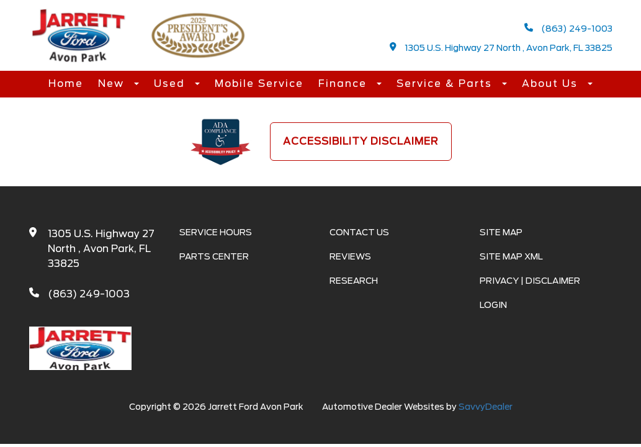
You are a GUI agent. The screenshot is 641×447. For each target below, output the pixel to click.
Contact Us (359, 232)
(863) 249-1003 (568, 28)
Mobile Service (259, 83)
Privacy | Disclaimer (530, 281)
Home (65, 83)
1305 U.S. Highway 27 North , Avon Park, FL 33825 (501, 47)
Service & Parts (446, 83)
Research (353, 281)
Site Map (501, 232)
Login (493, 305)
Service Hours (215, 232)
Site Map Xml (511, 256)
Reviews (350, 256)
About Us (551, 83)
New (113, 83)
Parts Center (214, 256)
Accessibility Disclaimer (361, 141)
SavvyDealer (486, 407)
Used (171, 83)
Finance (344, 83)
